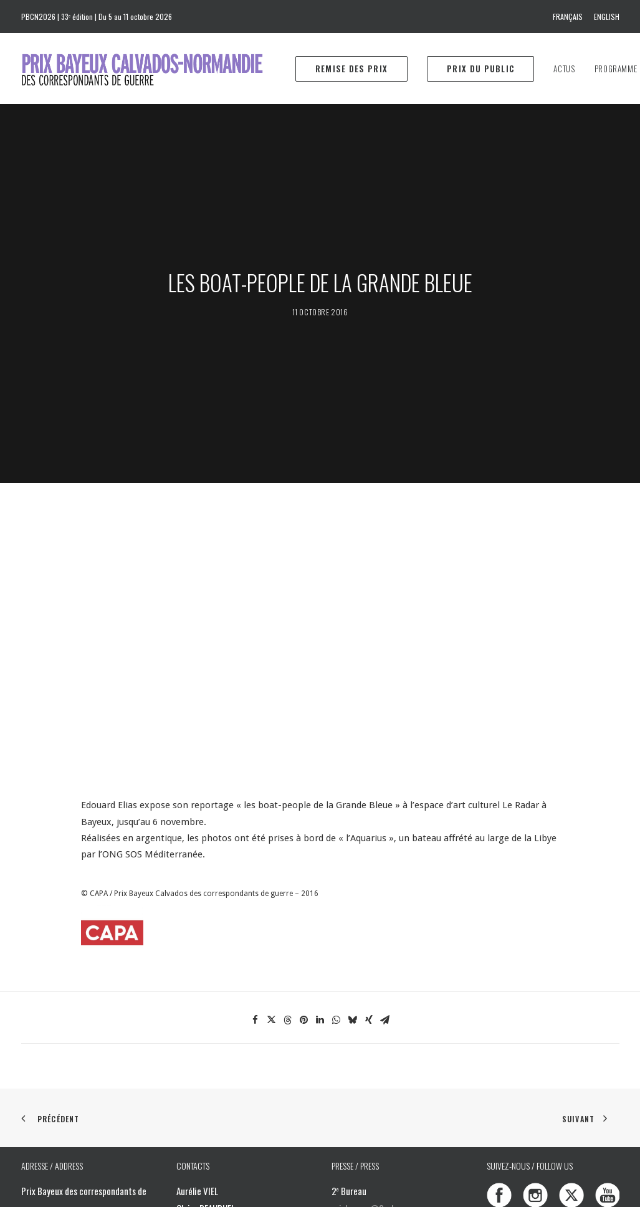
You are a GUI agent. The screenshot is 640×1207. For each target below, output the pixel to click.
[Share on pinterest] (304, 803)
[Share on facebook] (255, 803)
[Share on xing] (368, 803)
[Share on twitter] (271, 803)
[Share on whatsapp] (336, 803)
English (606, 16)
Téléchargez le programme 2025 (403, 1084)
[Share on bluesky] (352, 803)
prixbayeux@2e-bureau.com (382, 991)
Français (568, 16)
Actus (564, 68)
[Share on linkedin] (320, 803)
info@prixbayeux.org (235, 1055)
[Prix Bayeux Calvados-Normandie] (154, 68)
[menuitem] (570, 16)
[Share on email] (385, 803)
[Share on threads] (287, 803)
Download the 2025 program (396, 1102)
